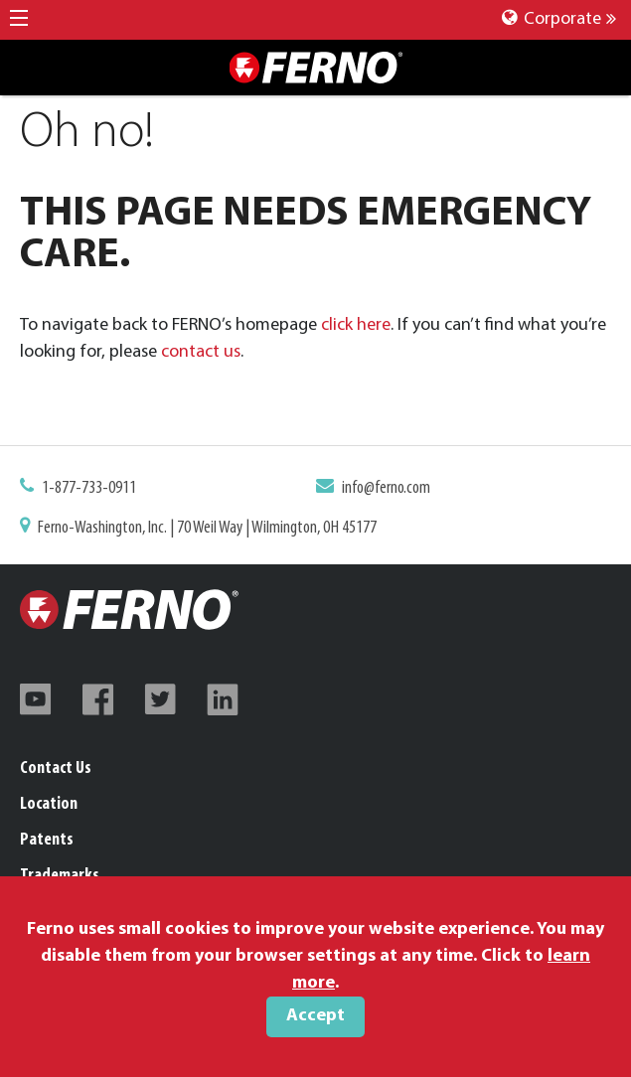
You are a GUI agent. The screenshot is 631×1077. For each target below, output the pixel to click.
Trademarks (59, 875)
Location (49, 804)
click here (356, 325)
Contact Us (55, 768)
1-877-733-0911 (89, 488)
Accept (315, 1015)
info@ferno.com (386, 488)
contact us (200, 352)
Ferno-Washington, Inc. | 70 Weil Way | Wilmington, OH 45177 (207, 528)
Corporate (559, 19)
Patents (47, 840)
